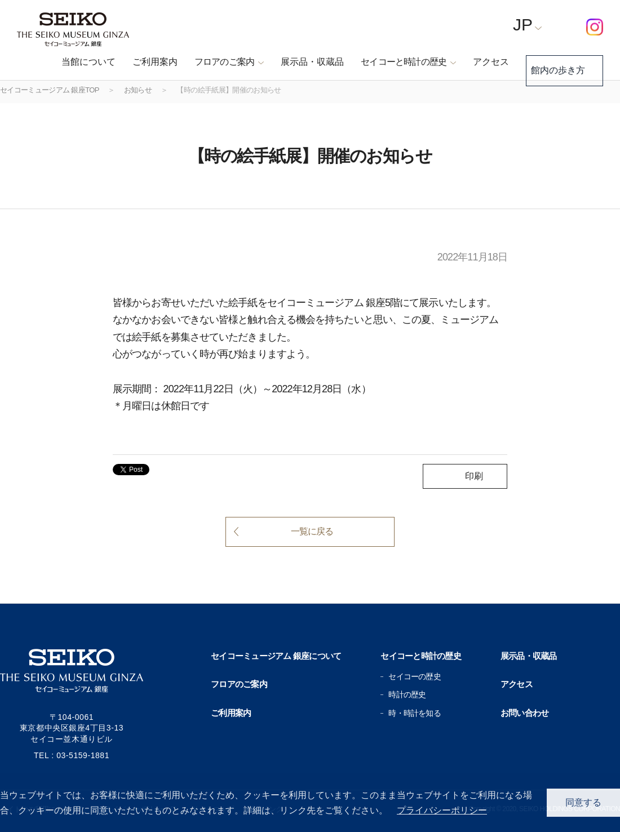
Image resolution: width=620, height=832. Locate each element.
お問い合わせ (525, 713)
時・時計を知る (414, 713)
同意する (583, 802)
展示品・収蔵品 (294, 62)
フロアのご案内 (239, 684)
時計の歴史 (407, 694)
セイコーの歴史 (414, 676)
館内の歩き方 (556, 62)
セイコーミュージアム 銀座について (276, 656)
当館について (71, 62)
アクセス (473, 62)
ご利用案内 (137, 62)
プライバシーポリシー (442, 810)
